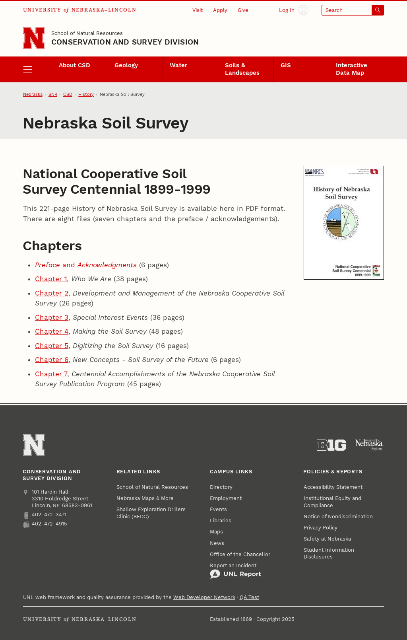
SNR (52, 94)
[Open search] (353, 10)
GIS (286, 65)
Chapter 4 (51, 331)
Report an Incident (235, 571)
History (86, 94)
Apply (220, 10)
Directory (221, 487)
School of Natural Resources (87, 33)
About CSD (74, 65)
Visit (197, 10)
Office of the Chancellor (240, 554)
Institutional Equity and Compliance (332, 501)
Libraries (220, 520)
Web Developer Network (204, 597)
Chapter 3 (51, 317)
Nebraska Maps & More (145, 498)
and (86, 265)
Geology (126, 65)
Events (218, 509)
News (217, 543)
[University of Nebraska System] (369, 445)
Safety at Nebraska (327, 539)
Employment (226, 498)
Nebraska (33, 94)
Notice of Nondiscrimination (338, 516)
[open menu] (37, 69)
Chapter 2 (51, 293)
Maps (216, 532)
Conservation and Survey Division (125, 42)
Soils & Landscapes (242, 69)
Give (243, 10)
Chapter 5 (51, 346)
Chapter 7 (51, 374)
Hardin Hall (54, 492)
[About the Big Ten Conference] (331, 445)
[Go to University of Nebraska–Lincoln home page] (34, 38)
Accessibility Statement (333, 487)
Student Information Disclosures (329, 553)
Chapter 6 (51, 360)
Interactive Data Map (351, 69)
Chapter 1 (51, 279)
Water (178, 65)
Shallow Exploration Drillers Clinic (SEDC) (151, 512)
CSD (67, 94)
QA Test (249, 597)
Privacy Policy (320, 528)
